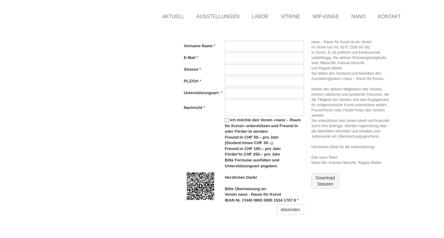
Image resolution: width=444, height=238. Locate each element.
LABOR (260, 16)
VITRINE (290, 16)
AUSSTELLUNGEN (218, 16)
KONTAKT (389, 16)
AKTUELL (173, 16)
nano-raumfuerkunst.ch (82, 228)
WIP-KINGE (326, 16)
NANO (358, 16)
